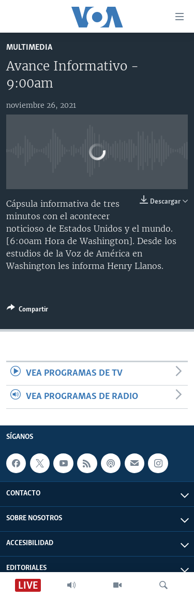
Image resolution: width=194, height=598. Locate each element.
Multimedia (29, 47)
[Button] (27, 311)
